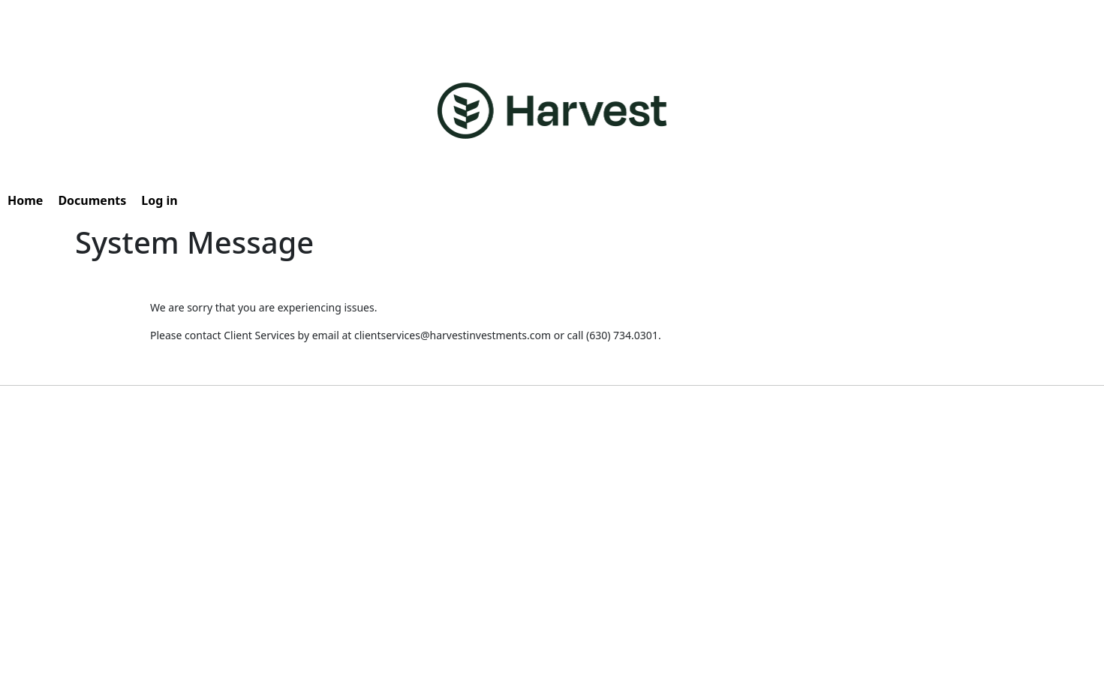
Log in (159, 200)
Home (25, 200)
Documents (92, 200)
